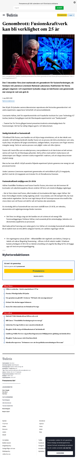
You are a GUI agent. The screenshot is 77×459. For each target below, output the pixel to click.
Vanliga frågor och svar (8, 448)
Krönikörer (42, 421)
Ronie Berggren (6, 408)
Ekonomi (4, 429)
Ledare (4, 432)
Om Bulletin (5, 440)
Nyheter (4, 421)
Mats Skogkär (5, 390)
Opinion (41, 424)
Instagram (41, 446)
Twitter (40, 440)
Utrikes (4, 426)
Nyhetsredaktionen (8, 101)
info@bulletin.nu (13, 368)
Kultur (41, 429)
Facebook (41, 443)
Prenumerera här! (8, 380)
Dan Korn (4, 393)
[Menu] (3, 15)
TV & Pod (5, 424)
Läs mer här (67, 448)
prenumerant (21, 266)
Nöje (40, 432)
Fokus (41, 426)
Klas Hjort (5, 392)
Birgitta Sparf (6, 411)
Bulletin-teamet (6, 443)
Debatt (4, 435)
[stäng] (74, 2)
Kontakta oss (42, 448)
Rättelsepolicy (6, 451)
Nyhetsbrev (41, 451)
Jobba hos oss (6, 454)
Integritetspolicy (6, 446)
